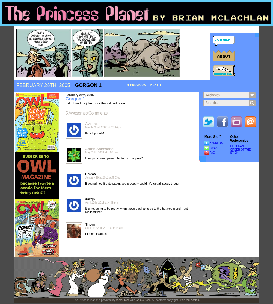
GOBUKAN (237, 146)
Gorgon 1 (88, 85)
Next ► (156, 84)
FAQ (212, 152)
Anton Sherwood (99, 149)
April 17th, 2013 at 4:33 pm (101, 202)
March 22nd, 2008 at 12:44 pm (103, 127)
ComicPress (143, 300)
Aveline (91, 124)
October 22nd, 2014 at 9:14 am (104, 227)
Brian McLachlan (189, 300)
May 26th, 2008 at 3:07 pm (101, 152)
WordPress (122, 300)
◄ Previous (136, 84)
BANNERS (216, 142)
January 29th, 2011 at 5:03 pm (103, 177)
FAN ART (215, 147)
